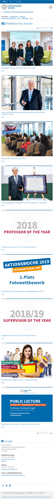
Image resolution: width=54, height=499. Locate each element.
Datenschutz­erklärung (34, 497)
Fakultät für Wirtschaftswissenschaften (18, 12)
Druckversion (46, 497)
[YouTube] (6, 485)
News (18, 18)
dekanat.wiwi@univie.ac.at (9, 469)
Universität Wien (13, 16)
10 (41, 28)
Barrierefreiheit (21, 497)
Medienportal (24, 18)
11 (43, 28)
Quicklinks (19, 1)
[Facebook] (3, 485)
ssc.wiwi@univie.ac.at (7, 459)
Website (3, 461)
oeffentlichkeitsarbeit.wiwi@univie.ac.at (13, 475)
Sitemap (5, 497)
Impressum (12, 497)
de (3, 1)
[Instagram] (10, 485)
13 (47, 28)
